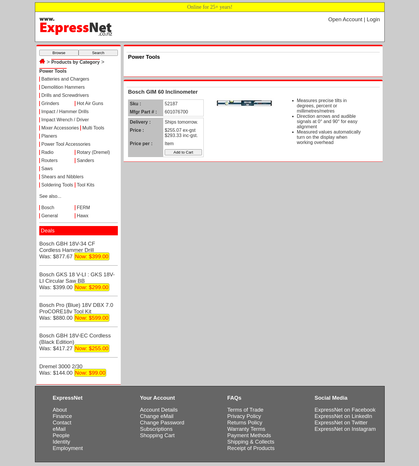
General (49, 215)
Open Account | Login (354, 19)
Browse (58, 53)
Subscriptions (156, 429)
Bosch (47, 207)
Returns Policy (244, 422)
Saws (47, 168)
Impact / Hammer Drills (65, 111)
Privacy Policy (244, 416)
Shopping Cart (157, 435)
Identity (61, 442)
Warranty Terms (246, 429)
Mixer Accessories (60, 127)
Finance (62, 416)
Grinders (50, 103)
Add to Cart (183, 152)
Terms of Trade (245, 410)
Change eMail (156, 416)
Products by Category (75, 62)
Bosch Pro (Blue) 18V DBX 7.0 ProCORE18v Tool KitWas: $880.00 (76, 312)
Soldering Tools (57, 184)
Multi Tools (93, 127)
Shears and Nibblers (62, 176)
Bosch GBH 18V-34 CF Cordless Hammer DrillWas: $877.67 (74, 250)
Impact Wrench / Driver (65, 119)
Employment (68, 448)
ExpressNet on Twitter (341, 422)
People (61, 435)
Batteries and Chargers (65, 79)
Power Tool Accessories (65, 144)
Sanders (85, 160)
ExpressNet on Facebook (345, 410)
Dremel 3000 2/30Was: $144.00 (72, 370)
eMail (59, 429)
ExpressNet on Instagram (345, 429)
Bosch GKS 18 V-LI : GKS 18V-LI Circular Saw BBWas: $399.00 (77, 281)
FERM (83, 207)
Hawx (82, 215)
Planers (49, 136)
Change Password (162, 422)
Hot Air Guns (90, 103)
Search (98, 53)
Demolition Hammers (63, 87)
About (60, 410)
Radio (47, 152)
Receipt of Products (251, 448)
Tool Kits (85, 184)
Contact (62, 422)
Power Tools (53, 71)
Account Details (159, 410)
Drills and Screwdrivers (65, 95)
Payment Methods (249, 435)
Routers (49, 160)
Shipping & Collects (250, 442)
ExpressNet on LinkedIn (343, 416)
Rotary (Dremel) (93, 152)
